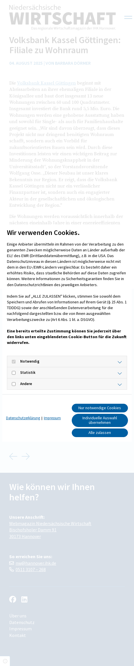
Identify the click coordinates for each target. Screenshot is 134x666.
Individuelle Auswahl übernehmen (99, 420)
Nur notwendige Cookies (99, 407)
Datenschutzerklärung (23, 418)
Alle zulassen (99, 432)
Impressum (52, 418)
